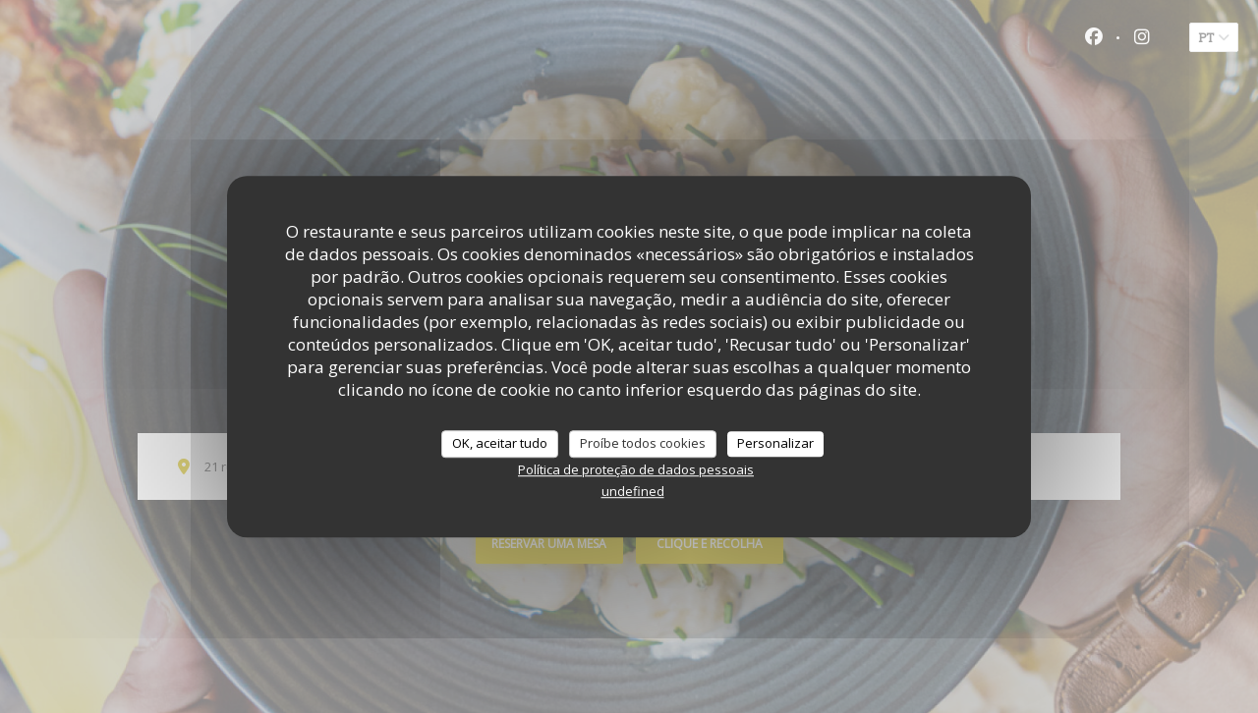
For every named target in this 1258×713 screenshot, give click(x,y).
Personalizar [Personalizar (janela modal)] (775, 443)
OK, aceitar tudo (499, 443)
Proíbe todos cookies (643, 443)
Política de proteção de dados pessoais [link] (636, 469)
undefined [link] (632, 491)
